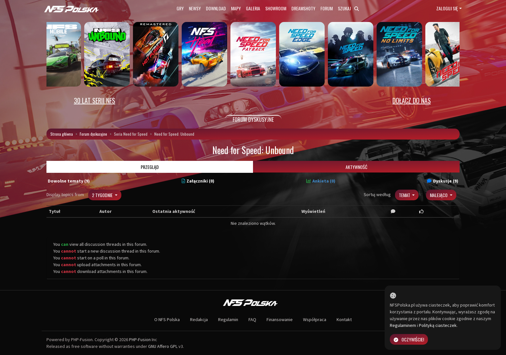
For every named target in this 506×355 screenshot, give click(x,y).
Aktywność (356, 166)
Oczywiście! (409, 339)
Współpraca (314, 319)
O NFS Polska (167, 319)
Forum (326, 8)
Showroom (275, 8)
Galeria (253, 8)
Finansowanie (280, 319)
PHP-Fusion (140, 339)
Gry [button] (180, 8)
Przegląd (150, 166)
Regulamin (228, 319)
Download (216, 8)
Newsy (195, 8)
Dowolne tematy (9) (69, 181)
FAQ (252, 319)
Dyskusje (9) (442, 181)
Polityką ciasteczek (438, 325)
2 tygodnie (103, 195)
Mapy (236, 8)
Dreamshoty (303, 8)
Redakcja (199, 319)
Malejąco (439, 195)
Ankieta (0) (320, 181)
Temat (405, 195)
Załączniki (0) (198, 181)
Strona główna (61, 134)
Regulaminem (403, 325)
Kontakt (344, 319)
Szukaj (348, 8)
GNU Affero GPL (162, 346)
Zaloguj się (447, 8)
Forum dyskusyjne (93, 134)
